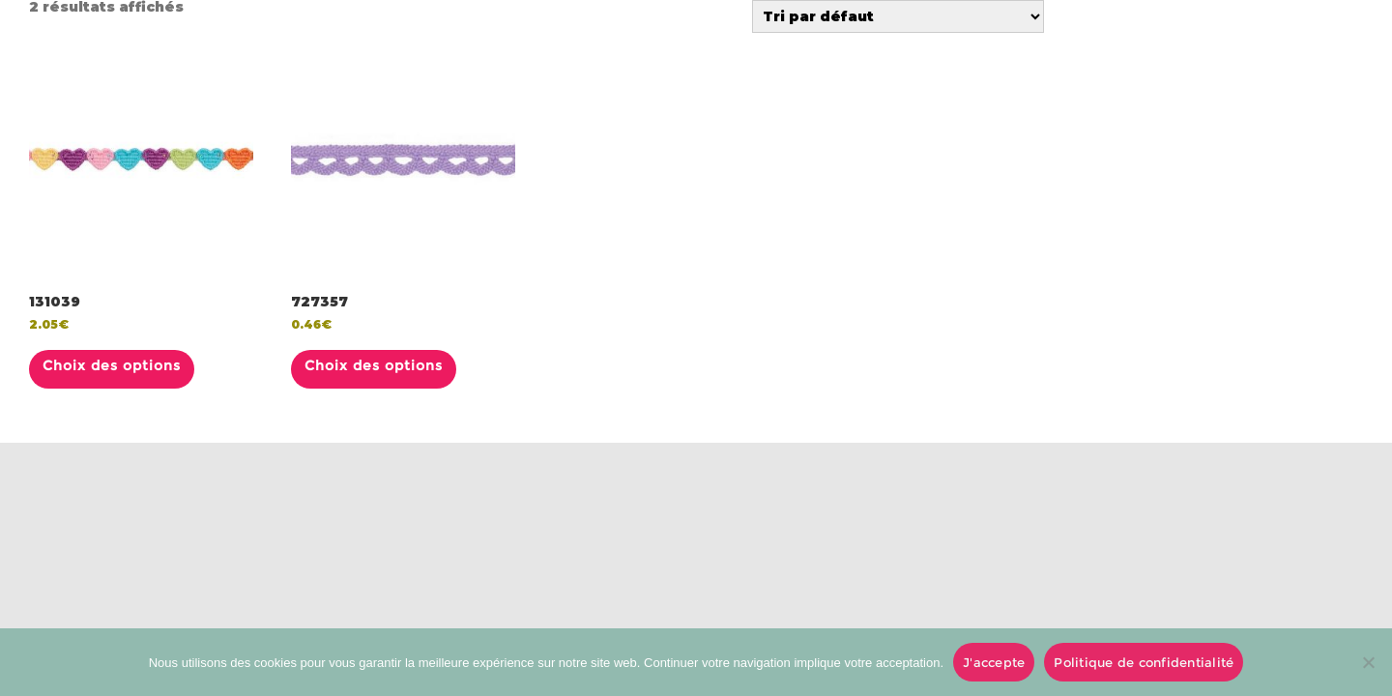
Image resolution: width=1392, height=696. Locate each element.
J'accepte (994, 662)
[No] (1368, 662)
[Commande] (898, 16)
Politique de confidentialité (1143, 662)
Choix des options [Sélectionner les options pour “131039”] (112, 365)
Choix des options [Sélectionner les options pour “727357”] (373, 365)
